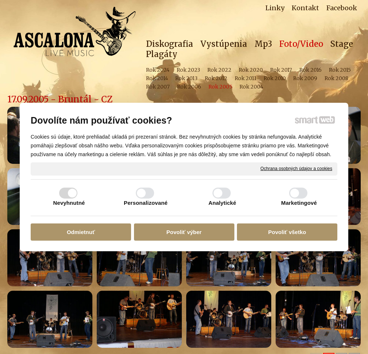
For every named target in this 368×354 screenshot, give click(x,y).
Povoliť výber (184, 232)
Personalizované (146, 203)
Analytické (222, 203)
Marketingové (299, 203)
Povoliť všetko (287, 232)
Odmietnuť (81, 232)
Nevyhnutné (69, 203)
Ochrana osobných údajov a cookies (296, 168)
